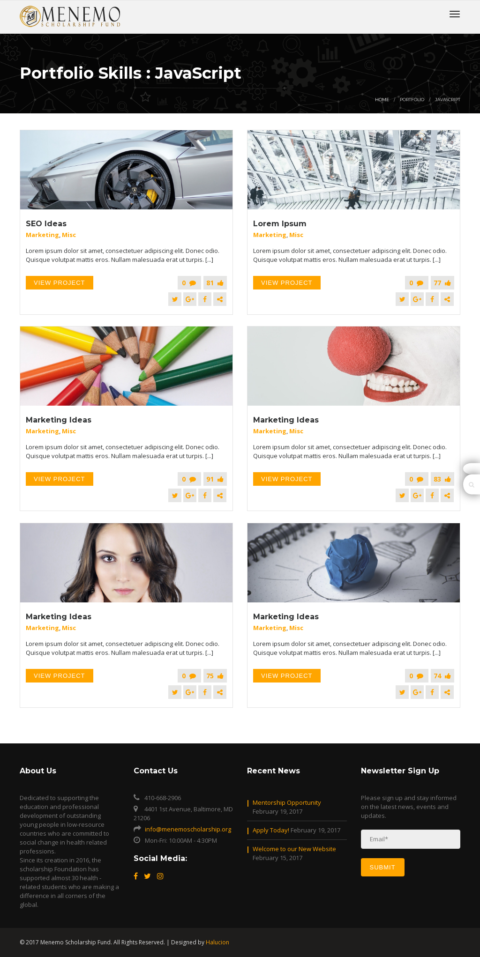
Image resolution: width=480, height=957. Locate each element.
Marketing (42, 234)
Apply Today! (271, 830)
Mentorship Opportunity (287, 802)
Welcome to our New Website (294, 849)
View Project (59, 282)
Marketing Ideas (58, 419)
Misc (69, 234)
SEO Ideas (46, 223)
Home (382, 99)
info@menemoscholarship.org (188, 829)
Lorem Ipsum (280, 223)
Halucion (217, 942)
